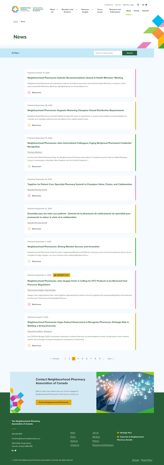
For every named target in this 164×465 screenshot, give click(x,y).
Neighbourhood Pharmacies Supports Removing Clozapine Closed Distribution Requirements (76, 110)
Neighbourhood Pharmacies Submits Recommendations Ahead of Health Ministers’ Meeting (75, 77)
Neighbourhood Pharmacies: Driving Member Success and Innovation (63, 246)
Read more (34, 92)
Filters (15, 53)
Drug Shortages (50, 290)
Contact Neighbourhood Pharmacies (54, 402)
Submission (48, 331)
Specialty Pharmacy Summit (37, 190)
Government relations (35, 331)
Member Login (128, 5)
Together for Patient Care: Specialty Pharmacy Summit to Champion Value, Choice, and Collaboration (80, 184)
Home (15, 22)
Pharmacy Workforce (35, 152)
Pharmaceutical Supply (36, 290)
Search (130, 53)
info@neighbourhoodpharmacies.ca (26, 438)
